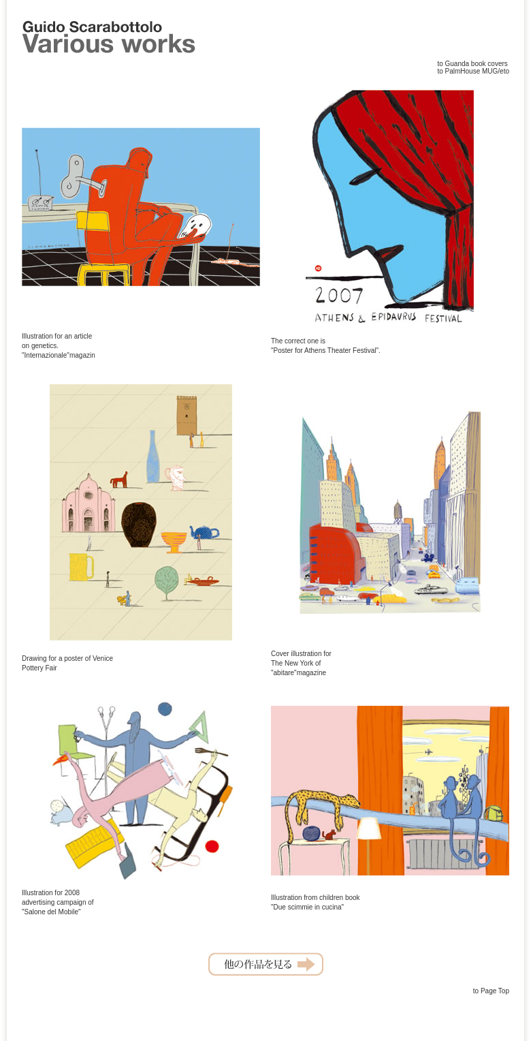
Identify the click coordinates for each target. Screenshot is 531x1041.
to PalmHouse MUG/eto (473, 71)
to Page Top (491, 991)
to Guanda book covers (472, 63)
